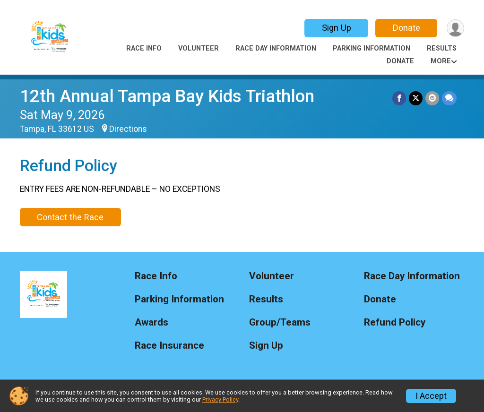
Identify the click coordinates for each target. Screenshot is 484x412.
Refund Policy (394, 322)
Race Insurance (169, 345)
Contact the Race (70, 217)
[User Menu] (455, 28)
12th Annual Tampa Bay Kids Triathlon (167, 96)
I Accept (431, 396)
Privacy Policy (220, 399)
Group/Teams (280, 322)
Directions (128, 129)
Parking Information (371, 48)
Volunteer (198, 48)
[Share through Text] (449, 98)
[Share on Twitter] (416, 98)
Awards (151, 322)
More (441, 61)
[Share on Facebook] (399, 98)
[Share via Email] (432, 98)
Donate (406, 28)
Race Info (144, 48)
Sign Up (336, 28)
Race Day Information (275, 48)
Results (442, 48)
